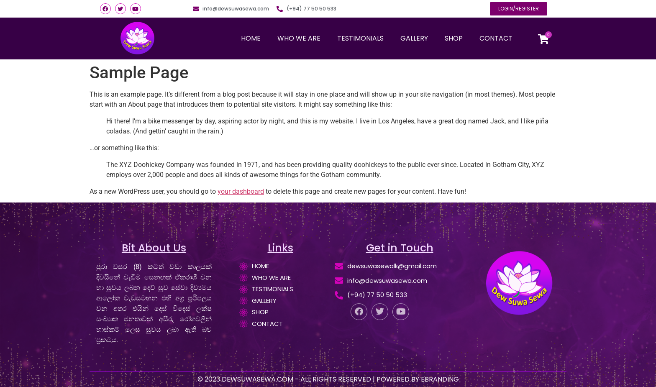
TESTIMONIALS (360, 38)
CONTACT (495, 38)
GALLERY (414, 38)
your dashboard (241, 191)
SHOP (454, 38)
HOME (251, 38)
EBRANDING (440, 379)
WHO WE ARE (298, 38)
